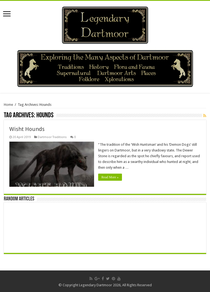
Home (8, 105)
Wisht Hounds (27, 129)
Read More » (110, 177)
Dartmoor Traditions (52, 137)
